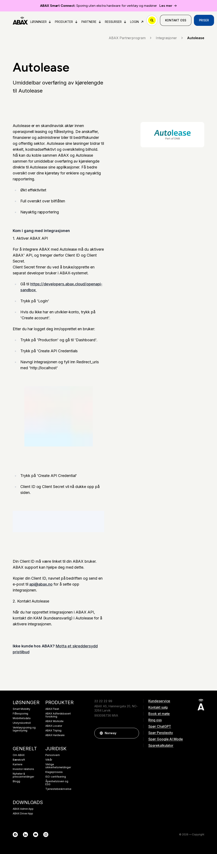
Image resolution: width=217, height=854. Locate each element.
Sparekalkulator (160, 745)
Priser (204, 20)
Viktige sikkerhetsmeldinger (58, 766)
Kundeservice (159, 701)
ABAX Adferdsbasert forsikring (58, 715)
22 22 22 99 (103, 701)
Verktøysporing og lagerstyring (24, 729)
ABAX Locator (53, 725)
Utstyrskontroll (22, 722)
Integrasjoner (170, 38)
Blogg (16, 781)
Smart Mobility (21, 709)
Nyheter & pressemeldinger (23, 775)
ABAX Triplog (53, 730)
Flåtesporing (20, 713)
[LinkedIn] (25, 834)
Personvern (52, 755)
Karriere (17, 764)
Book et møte (159, 714)
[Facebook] (15, 834)
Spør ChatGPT (159, 726)
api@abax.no (40, 584)
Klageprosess (54, 772)
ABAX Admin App (23, 808)
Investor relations (23, 769)
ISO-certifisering (55, 776)
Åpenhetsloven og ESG (56, 783)
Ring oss (155, 720)
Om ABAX (19, 755)
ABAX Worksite (54, 721)
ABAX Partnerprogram (130, 38)
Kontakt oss (175, 20)
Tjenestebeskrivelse (58, 789)
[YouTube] (35, 834)
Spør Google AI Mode (165, 739)
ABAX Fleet (52, 709)
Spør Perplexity (160, 733)
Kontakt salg (158, 707)
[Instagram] (45, 834)
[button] (133, 733)
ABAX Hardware (55, 735)
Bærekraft (19, 759)
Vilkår (48, 759)
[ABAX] (20, 20)
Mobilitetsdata (22, 718)
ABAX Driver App (23, 813)
